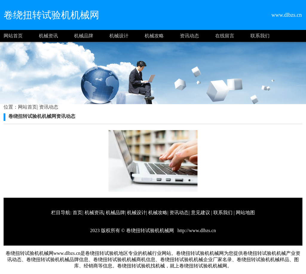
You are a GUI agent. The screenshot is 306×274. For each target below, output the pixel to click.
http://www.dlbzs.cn (196, 230)
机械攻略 (154, 35)
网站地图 (245, 212)
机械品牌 (83, 35)
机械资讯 (48, 35)
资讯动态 (189, 35)
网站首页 (13, 35)
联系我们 (260, 35)
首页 (77, 212)
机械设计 (118, 35)
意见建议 (200, 212)
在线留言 (224, 35)
